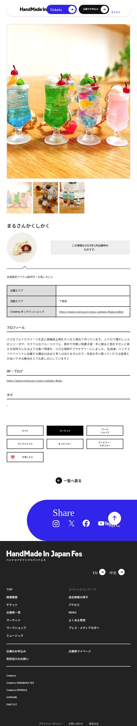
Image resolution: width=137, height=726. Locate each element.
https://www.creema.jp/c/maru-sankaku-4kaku (34, 380)
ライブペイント (25, 443)
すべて (25, 430)
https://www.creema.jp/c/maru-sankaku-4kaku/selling (91, 312)
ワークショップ (105, 430)
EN (95, 570)
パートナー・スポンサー (105, 443)
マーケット (65, 430)
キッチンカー (65, 443)
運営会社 (94, 721)
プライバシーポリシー (51, 721)
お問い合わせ (76, 721)
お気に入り (22, 456)
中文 (113, 570)
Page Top (114, 523)
